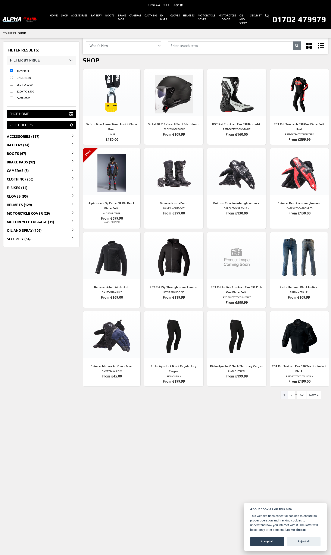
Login (178, 5)
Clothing (150, 15)
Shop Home (41, 114)
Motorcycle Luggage (227, 17)
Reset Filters (41, 125)
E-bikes (163, 17)
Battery (96, 15)
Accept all (267, 541)
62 (302, 395)
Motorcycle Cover (206, 17)
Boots (109, 15)
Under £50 (24, 77)
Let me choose (295, 530)
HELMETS (188, 15)
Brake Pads (122, 17)
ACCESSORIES (79, 15)
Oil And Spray (243, 19)
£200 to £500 (25, 91)
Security (256, 15)
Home (54, 15)
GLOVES (175, 15)
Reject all (303, 541)
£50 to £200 (24, 84)
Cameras (135, 15)
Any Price (23, 70)
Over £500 (23, 98)
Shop (64, 15)
